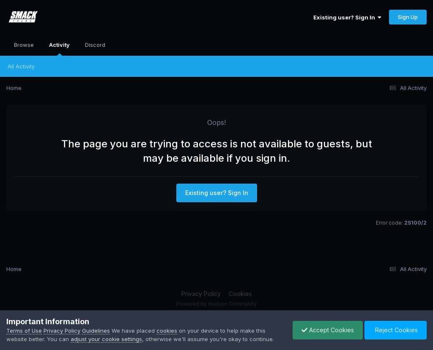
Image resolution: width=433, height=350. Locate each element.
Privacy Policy (201, 293)
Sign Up (408, 17)
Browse (24, 44)
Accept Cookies (327, 330)
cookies (166, 330)
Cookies (240, 293)
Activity (59, 48)
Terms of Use (24, 330)
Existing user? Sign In (347, 17)
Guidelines (96, 330)
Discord (95, 44)
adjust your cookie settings (106, 339)
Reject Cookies (395, 330)
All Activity (21, 66)
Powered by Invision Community (216, 304)
